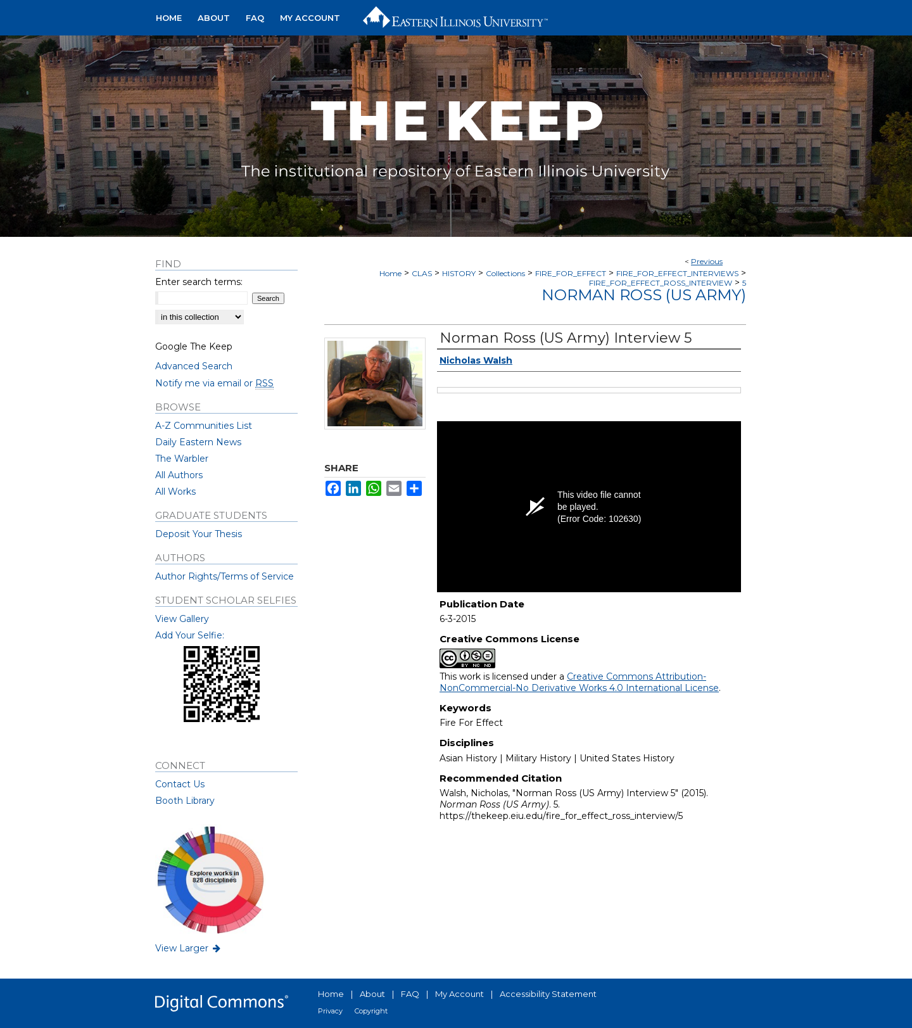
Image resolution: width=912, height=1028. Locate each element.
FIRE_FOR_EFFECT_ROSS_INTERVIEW (660, 283)
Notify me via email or (214, 383)
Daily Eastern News (198, 442)
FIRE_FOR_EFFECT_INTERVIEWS (677, 273)
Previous (707, 261)
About (372, 994)
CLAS (422, 273)
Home (390, 273)
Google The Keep (193, 346)
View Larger (188, 948)
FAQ (410, 994)
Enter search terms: (199, 282)
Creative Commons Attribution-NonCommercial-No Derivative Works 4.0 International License (579, 682)
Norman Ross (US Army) (644, 295)
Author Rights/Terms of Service (224, 576)
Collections (505, 273)
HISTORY (459, 273)
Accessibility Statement (548, 994)
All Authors (179, 475)
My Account (459, 994)
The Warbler (181, 458)
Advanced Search (193, 366)
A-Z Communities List (203, 425)
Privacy (330, 1010)
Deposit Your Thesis (198, 534)
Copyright (371, 1010)
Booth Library (185, 800)
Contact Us (180, 784)
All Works (175, 491)
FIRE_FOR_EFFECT (570, 273)
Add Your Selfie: (189, 635)
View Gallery (182, 619)
